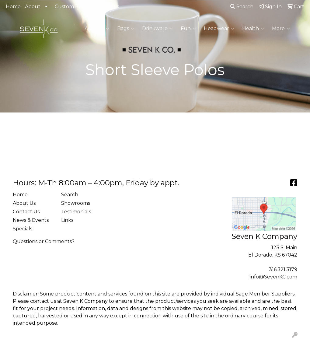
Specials (22, 229)
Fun (188, 28)
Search (241, 6)
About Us (24, 203)
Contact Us (26, 212)
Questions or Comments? (44, 241)
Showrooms (75, 203)
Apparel (97, 28)
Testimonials (76, 212)
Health (253, 28)
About (32, 6)
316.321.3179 (283, 269)
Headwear (219, 28)
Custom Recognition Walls (87, 6)
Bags (125, 28)
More (281, 28)
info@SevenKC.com (273, 277)
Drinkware (157, 28)
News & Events (31, 220)
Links (67, 220)
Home (13, 6)
